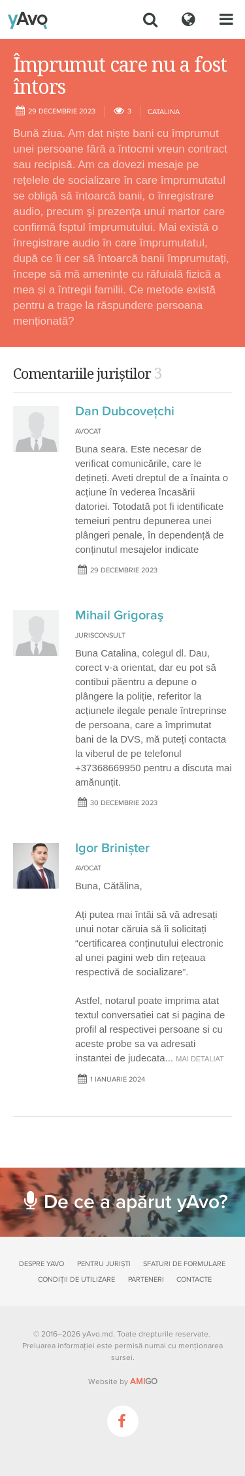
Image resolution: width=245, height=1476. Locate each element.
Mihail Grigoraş (119, 615)
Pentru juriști (104, 1264)
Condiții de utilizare (76, 1279)
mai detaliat (200, 1059)
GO (143, 1381)
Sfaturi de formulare (184, 1264)
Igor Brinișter (112, 848)
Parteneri (146, 1279)
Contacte (194, 1279)
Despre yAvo (41, 1264)
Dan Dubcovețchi (124, 411)
